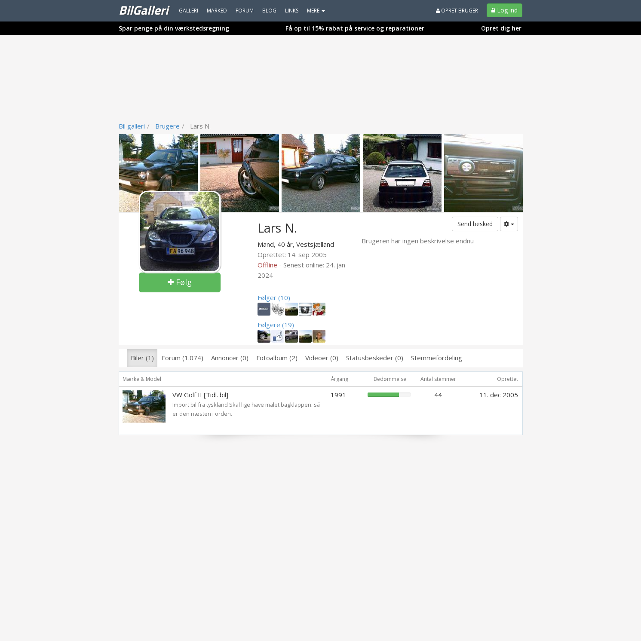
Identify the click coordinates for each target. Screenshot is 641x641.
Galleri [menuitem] (188, 10)
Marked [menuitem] (217, 10)
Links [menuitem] (291, 10)
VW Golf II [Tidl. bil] (200, 394)
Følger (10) (274, 297)
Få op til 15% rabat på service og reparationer (354, 28)
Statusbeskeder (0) (374, 357)
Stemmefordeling (436, 357)
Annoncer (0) (229, 357)
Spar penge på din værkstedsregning (174, 28)
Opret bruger (457, 10)
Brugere (167, 126)
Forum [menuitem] (245, 10)
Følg (180, 282)
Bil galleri (132, 126)
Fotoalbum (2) (276, 357)
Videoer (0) (321, 357)
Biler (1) (142, 357)
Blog (269, 10)
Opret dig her (501, 28)
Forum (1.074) (182, 357)
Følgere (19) (276, 324)
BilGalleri (143, 9)
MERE (316, 10)
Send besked (475, 224)
